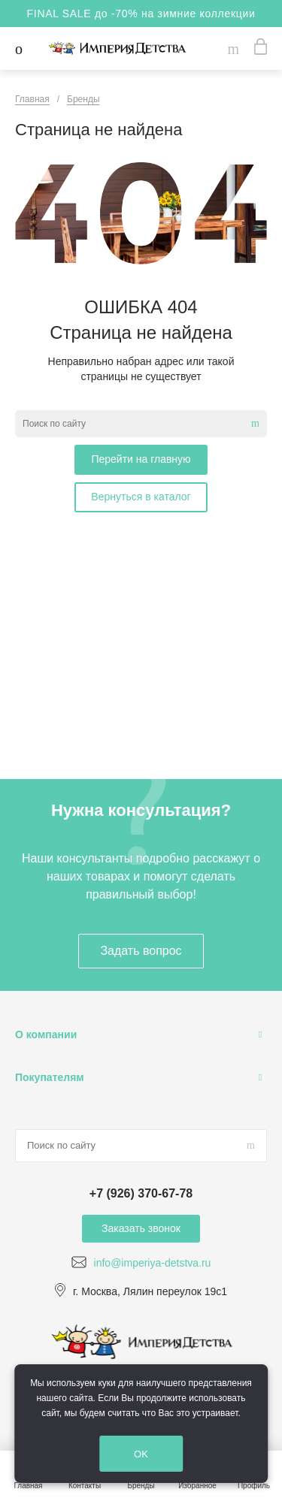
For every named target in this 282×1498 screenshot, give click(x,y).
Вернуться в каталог (140, 497)
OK (141, 1454)
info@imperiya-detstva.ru (152, 1263)
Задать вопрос (140, 950)
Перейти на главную (140, 459)
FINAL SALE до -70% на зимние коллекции (141, 14)
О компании (46, 1034)
